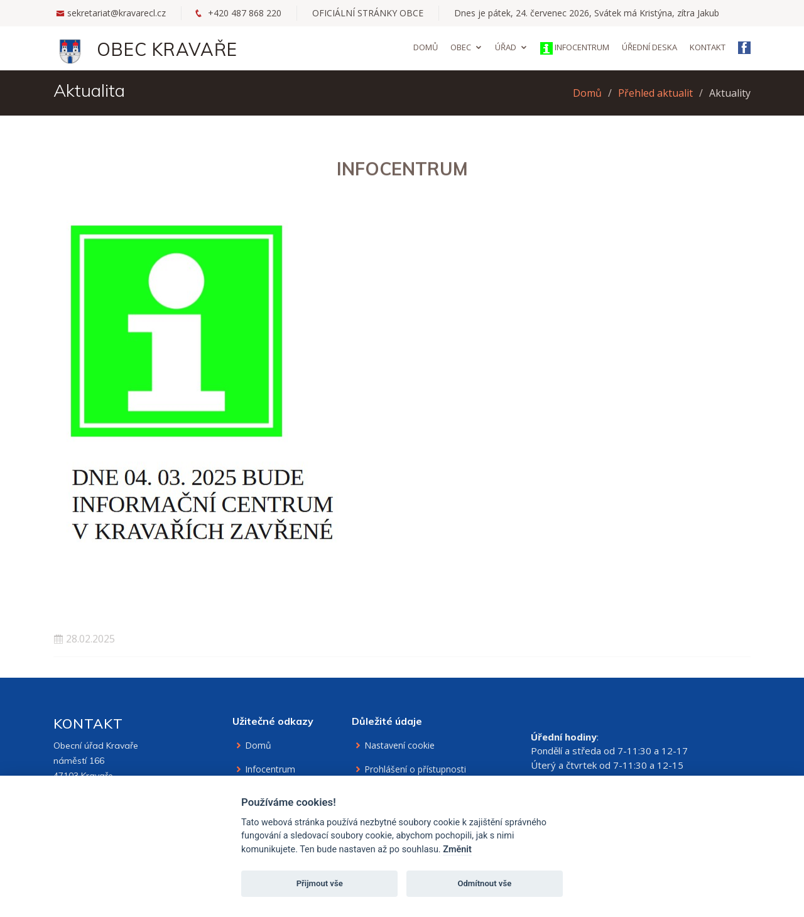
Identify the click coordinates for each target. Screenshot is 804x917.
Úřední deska (649, 47)
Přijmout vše (319, 883)
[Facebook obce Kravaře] (744, 49)
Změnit (457, 849)
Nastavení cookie (399, 745)
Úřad (505, 47)
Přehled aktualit (655, 93)
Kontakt (707, 47)
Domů (425, 47)
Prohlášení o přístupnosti (415, 769)
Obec (460, 47)
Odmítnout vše (484, 883)
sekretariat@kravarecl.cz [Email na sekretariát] (116, 13)
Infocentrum (574, 48)
